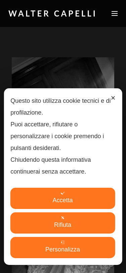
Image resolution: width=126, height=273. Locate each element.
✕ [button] (113, 98)
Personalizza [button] (62, 246)
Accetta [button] (62, 197)
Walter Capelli (52, 13)
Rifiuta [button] (62, 222)
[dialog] (63, 176)
